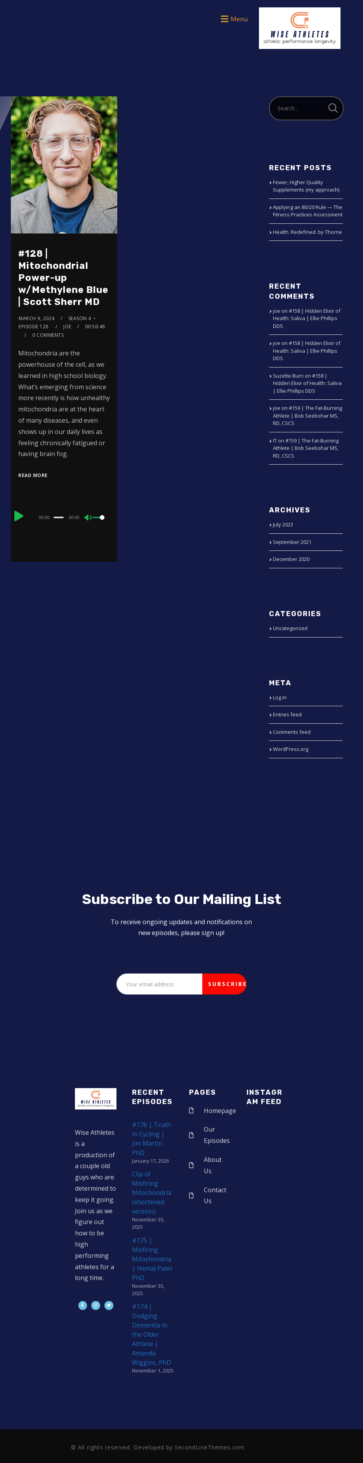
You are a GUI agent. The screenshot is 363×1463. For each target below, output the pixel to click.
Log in (280, 697)
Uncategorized (290, 628)
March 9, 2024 (37, 318)
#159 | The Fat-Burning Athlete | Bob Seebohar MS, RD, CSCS (307, 415)
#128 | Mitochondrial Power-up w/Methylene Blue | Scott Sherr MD (63, 278)
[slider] (59, 517)
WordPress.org (290, 748)
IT (275, 440)
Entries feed (287, 714)
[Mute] (88, 518)
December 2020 (291, 559)
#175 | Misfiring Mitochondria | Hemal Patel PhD (152, 1259)
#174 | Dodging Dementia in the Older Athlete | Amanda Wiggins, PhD (151, 1334)
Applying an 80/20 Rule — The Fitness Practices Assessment (307, 211)
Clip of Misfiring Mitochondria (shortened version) (151, 1193)
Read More (33, 475)
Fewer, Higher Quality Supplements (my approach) (306, 186)
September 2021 (292, 541)
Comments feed (292, 731)
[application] (64, 517)
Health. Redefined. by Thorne (307, 231)
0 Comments (48, 335)
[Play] (19, 516)
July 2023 (283, 524)
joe (67, 326)
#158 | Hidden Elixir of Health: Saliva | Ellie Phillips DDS (306, 318)
